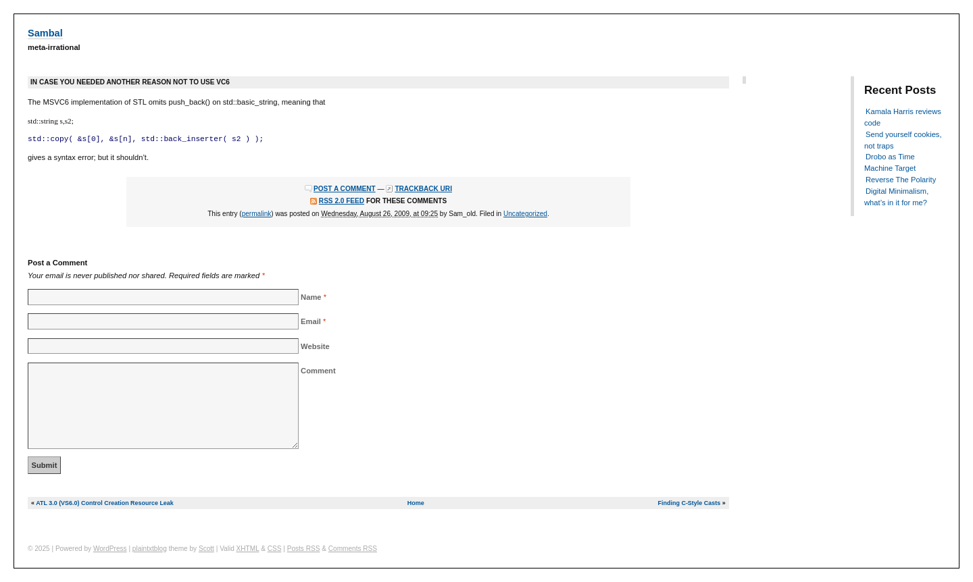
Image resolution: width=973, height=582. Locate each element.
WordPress (110, 548)
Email (311, 321)
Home (415, 503)
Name (311, 297)
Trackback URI (423, 188)
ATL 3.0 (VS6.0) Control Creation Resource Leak (105, 503)
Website (315, 346)
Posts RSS (303, 548)
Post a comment (345, 188)
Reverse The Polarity (901, 180)
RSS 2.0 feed (341, 201)
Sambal (45, 33)
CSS (275, 548)
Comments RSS (352, 548)
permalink (257, 213)
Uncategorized (525, 213)
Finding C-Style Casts (689, 503)
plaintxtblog (149, 548)
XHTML (247, 548)
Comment (318, 371)
